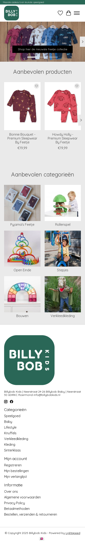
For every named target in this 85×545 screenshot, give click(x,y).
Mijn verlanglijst (15, 477)
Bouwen (22, 316)
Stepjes (62, 270)
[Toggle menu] (77, 13)
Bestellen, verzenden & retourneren (30, 514)
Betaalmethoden (17, 509)
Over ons (11, 491)
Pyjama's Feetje (22, 224)
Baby (8, 422)
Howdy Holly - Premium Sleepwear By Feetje (63, 138)
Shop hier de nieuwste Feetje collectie (42, 49)
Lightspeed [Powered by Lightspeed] (73, 533)
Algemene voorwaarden (22, 497)
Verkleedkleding (63, 316)
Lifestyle (10, 427)
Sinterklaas (12, 450)
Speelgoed (12, 416)
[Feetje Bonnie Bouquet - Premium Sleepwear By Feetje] (22, 106)
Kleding (9, 444)
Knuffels (10, 433)
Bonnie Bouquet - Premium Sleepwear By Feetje (22, 138)
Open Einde (22, 270)
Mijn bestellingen (16, 471)
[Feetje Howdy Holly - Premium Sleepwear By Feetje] (63, 106)
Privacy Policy (14, 503)
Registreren (13, 465)
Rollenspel (62, 224)
